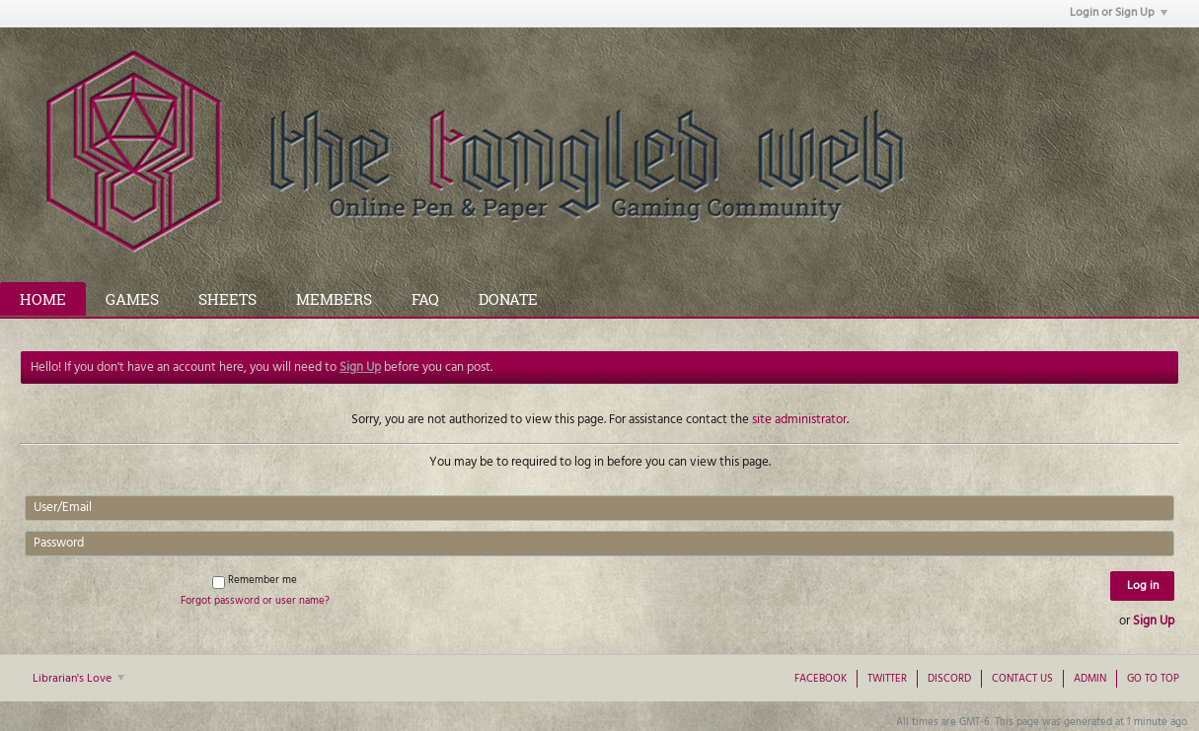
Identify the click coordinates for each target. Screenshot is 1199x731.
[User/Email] (599, 508)
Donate (508, 299)
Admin (1090, 679)
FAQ (425, 299)
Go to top (1153, 679)
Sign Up (1153, 621)
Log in (1143, 586)
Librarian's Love (78, 679)
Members (334, 299)
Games (132, 299)
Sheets (227, 299)
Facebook (820, 679)
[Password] (599, 543)
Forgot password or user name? (255, 601)
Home (43, 299)
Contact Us (1022, 679)
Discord (949, 679)
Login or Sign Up (1118, 13)
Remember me (254, 580)
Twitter (887, 679)
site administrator (799, 419)
